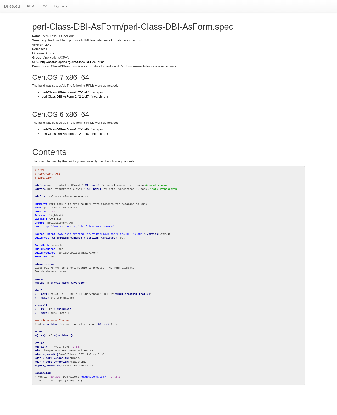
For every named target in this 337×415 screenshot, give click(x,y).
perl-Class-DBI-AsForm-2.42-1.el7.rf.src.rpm (72, 92)
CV (45, 6)
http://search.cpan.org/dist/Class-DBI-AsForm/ (72, 62)
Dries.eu (12, 6)
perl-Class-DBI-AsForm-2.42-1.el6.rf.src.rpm (72, 129)
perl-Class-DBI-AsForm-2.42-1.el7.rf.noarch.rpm (75, 96)
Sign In (60, 6)
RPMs (31, 6)
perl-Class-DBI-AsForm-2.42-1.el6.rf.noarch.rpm (75, 133)
